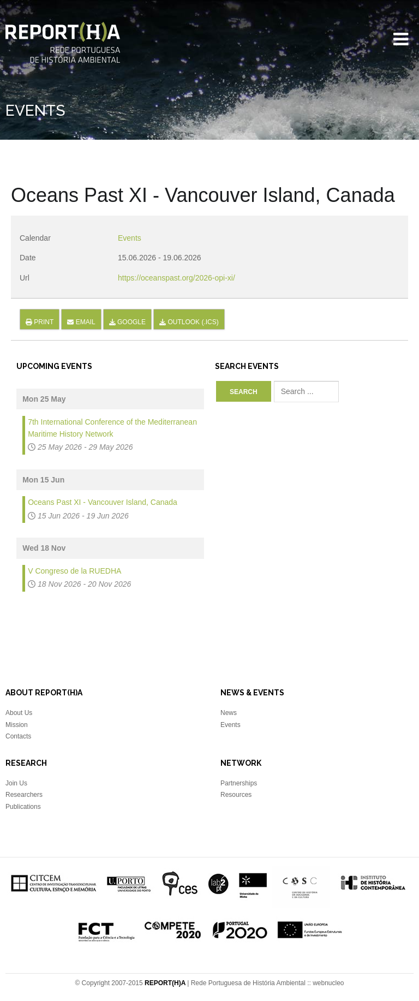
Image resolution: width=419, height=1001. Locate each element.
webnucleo (328, 983)
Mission (16, 725)
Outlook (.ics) (189, 322)
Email (81, 322)
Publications (23, 807)
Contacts (18, 736)
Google (127, 322)
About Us (18, 713)
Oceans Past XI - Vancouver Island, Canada (102, 502)
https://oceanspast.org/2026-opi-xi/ (176, 277)
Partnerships (238, 783)
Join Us (16, 783)
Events (129, 238)
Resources (236, 795)
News (228, 713)
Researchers (24, 795)
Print (39, 322)
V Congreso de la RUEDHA (74, 571)
